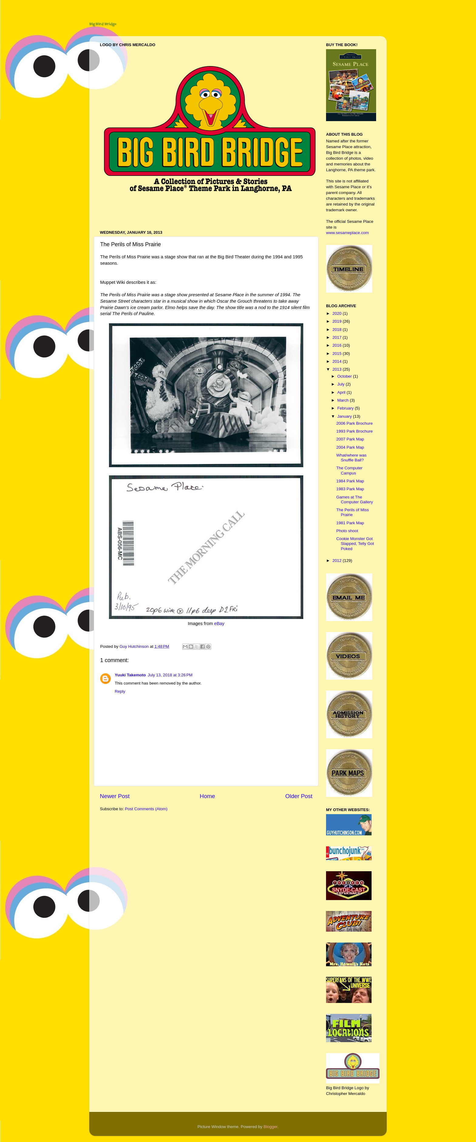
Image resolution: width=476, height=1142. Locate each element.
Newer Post (115, 796)
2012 (337, 560)
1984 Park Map (350, 481)
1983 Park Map (350, 489)
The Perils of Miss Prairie (352, 512)
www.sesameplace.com (347, 232)
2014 (337, 361)
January (345, 416)
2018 (337, 329)
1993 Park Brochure (354, 431)
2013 (337, 369)
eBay (219, 623)
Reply (120, 691)
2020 (337, 313)
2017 (337, 337)
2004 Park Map (350, 447)
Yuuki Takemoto (130, 675)
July (341, 384)
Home (207, 796)
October (345, 376)
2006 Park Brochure (354, 423)
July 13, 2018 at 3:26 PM (170, 675)
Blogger (270, 1126)
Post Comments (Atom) (146, 809)
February (346, 408)
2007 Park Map (350, 439)
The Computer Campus (349, 470)
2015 (337, 353)
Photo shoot (347, 531)
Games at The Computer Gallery (354, 499)
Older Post (298, 796)
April (342, 392)
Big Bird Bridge (103, 24)
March (343, 400)
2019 (337, 321)
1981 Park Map (350, 523)
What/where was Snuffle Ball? (351, 457)
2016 (337, 345)
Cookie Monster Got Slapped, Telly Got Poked (355, 543)
